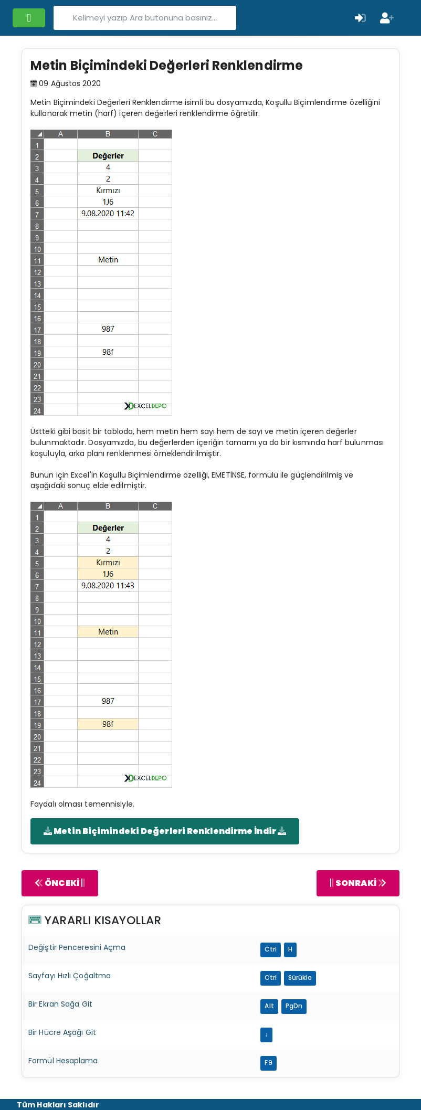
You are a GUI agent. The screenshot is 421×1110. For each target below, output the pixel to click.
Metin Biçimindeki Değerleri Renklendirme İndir (165, 831)
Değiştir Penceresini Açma (77, 947)
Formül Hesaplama (63, 1060)
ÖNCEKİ (60, 883)
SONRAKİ (358, 883)
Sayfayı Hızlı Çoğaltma (69, 975)
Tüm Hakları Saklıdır (58, 1105)
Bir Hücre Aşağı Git (62, 1032)
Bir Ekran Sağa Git (60, 1004)
